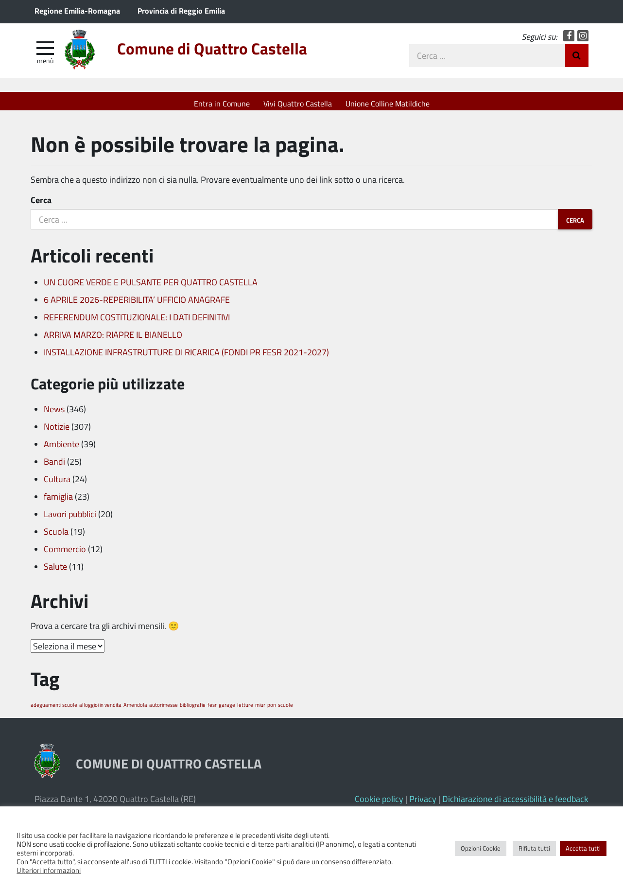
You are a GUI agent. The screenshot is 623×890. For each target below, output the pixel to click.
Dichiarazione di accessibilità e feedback (515, 803)
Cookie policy (379, 803)
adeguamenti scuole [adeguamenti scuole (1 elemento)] (54, 709)
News (54, 413)
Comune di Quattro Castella (233, 54)
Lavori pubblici (70, 518)
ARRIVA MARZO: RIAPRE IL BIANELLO (113, 340)
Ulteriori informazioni (49, 870)
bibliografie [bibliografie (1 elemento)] (193, 709)
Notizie (56, 431)
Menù (45, 65)
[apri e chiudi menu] (45, 51)
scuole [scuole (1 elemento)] (285, 709)
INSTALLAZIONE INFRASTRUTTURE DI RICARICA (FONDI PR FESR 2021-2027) (186, 357)
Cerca (41, 205)
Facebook (568, 40)
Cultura (57, 483)
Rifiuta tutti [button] (534, 848)
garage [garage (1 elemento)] (227, 709)
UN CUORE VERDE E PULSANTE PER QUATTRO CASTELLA (151, 287)
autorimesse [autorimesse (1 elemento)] (163, 709)
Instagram (582, 40)
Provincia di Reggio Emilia (181, 10)
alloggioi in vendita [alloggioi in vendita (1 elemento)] (100, 709)
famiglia (58, 501)
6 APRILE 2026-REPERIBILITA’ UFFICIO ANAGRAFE (137, 305)
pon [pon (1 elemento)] (271, 709)
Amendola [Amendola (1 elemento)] (135, 709)
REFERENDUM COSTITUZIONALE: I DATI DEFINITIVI (137, 322)
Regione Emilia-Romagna (77, 10)
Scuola (56, 536)
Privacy (422, 803)
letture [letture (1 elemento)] (245, 709)
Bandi (54, 466)
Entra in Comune (222, 103)
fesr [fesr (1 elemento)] (212, 709)
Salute (55, 571)
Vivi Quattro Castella (297, 103)
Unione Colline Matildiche (388, 103)
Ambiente (61, 448)
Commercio (65, 553)
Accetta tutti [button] (583, 848)
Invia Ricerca (576, 59)
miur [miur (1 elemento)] (260, 709)
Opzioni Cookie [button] (481, 848)
